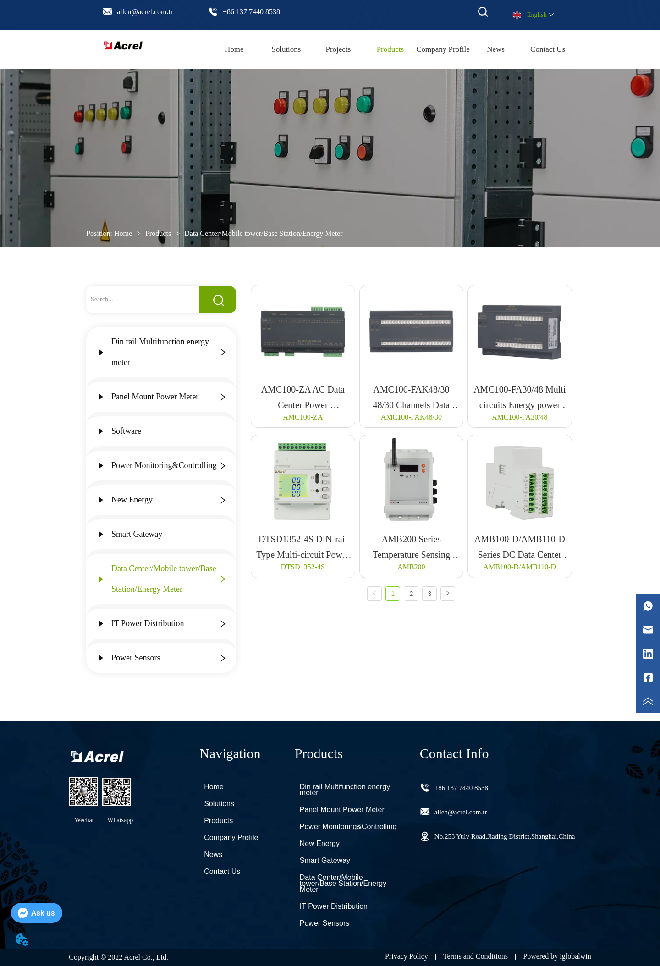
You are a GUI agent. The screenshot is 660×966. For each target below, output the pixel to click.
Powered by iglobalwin (557, 956)
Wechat (84, 820)
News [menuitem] (496, 49)
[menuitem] (390, 49)
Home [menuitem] (234, 49)
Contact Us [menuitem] (547, 49)
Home (123, 233)
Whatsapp (120, 820)
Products (158, 233)
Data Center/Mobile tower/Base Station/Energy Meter (262, 233)
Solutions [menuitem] (286, 49)
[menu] (391, 49)
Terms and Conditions (475, 956)
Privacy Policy (406, 956)
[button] (390, 49)
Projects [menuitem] (338, 49)
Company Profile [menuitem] (443, 49)
